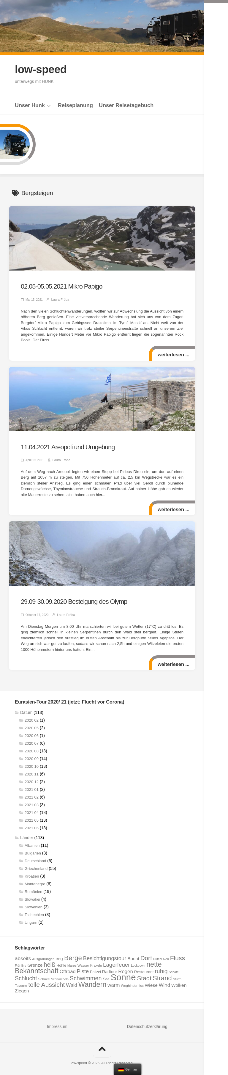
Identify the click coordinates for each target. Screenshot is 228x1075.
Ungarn (31, 919)
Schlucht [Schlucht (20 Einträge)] (26, 975)
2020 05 (32, 724)
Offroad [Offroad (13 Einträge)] (68, 968)
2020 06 (32, 732)
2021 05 (32, 817)
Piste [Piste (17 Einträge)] (83, 968)
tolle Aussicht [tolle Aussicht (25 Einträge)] (46, 981)
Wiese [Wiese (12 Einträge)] (151, 981)
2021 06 (32, 825)
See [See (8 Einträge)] (106, 976)
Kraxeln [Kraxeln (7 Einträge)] (96, 962)
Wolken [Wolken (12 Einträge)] (178, 981)
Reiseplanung (75, 105)
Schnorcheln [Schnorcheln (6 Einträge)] (60, 976)
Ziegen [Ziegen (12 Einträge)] (22, 987)
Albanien (32, 842)
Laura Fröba (59, 298)
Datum (26, 709)
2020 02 (32, 717)
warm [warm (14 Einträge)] (113, 982)
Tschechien (34, 911)
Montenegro (35, 880)
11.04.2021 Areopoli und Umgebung (63, 445)
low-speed (42, 69)
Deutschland (35, 857)
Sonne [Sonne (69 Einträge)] (123, 974)
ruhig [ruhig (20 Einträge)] (161, 968)
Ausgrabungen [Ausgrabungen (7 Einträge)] (43, 955)
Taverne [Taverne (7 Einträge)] (21, 982)
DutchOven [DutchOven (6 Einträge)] (161, 955)
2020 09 (32, 755)
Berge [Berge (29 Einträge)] (73, 954)
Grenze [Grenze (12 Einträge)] (34, 961)
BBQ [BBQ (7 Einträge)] (59, 955)
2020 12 (32, 778)
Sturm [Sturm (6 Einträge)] (177, 976)
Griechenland (36, 865)
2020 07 (32, 740)
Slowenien (33, 904)
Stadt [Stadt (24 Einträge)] (144, 974)
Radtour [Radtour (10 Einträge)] (109, 968)
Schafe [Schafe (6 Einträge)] (174, 969)
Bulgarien (33, 850)
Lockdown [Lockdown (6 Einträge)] (138, 962)
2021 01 (32, 786)
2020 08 (32, 748)
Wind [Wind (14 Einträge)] (164, 982)
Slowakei (32, 896)
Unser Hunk (30, 105)
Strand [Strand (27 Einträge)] (162, 975)
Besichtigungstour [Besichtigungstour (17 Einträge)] (104, 955)
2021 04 (32, 809)
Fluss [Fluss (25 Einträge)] (177, 954)
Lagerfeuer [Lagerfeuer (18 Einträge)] (116, 961)
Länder (26, 834)
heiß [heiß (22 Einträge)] (49, 961)
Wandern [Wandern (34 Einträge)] (92, 981)
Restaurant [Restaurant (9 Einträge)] (144, 968)
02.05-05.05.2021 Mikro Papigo (58, 286)
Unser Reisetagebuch (126, 105)
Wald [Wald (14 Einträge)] (71, 982)
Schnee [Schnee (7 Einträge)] (44, 976)
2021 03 (32, 801)
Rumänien (33, 888)
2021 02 (32, 794)
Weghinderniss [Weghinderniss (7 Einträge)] (132, 982)
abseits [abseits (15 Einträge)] (23, 955)
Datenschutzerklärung (147, 1023)
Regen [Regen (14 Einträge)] (125, 968)
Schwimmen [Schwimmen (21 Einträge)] (86, 975)
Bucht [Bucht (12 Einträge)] (133, 955)
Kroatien (32, 873)
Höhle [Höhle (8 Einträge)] (61, 962)
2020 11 (32, 771)
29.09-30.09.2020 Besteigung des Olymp (69, 599)
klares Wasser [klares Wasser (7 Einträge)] (78, 962)
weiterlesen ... (173, 353)
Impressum (57, 1023)
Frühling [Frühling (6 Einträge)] (20, 962)
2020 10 (32, 763)
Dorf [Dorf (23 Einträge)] (146, 954)
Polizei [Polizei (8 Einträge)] (95, 969)
